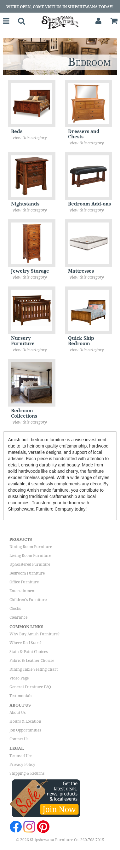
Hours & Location (25, 721)
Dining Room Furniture (30, 547)
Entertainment (22, 591)
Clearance (18, 617)
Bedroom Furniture (27, 573)
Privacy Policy (22, 764)
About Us (17, 712)
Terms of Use (20, 756)
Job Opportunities (25, 730)
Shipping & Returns (26, 773)
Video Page (19, 678)
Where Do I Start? (25, 643)
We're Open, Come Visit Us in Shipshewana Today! (60, 7)
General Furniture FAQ (30, 687)
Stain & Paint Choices (28, 652)
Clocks (15, 608)
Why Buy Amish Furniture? (34, 634)
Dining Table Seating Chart (33, 669)
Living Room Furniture (30, 555)
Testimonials (20, 696)
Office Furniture (24, 582)
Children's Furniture (28, 600)
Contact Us (18, 739)
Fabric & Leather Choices (31, 660)
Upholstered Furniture (29, 564)
